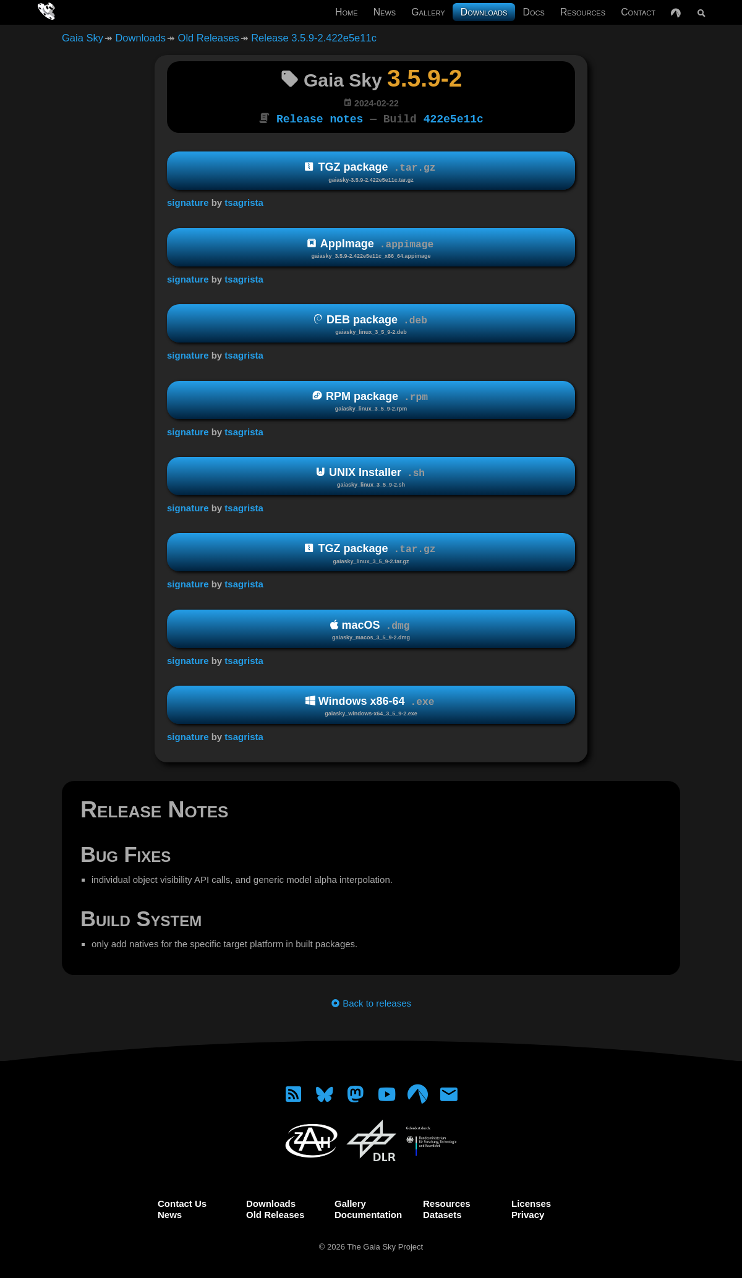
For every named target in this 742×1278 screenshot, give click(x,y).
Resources (582, 12)
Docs (534, 12)
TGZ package (371, 171)
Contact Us (182, 1202)
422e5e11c (454, 118)
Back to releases (371, 1002)
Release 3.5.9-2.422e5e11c (314, 37)
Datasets (442, 1213)
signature (188, 201)
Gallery (428, 12)
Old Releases (208, 37)
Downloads (484, 12)
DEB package (371, 323)
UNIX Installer (371, 476)
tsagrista (243, 201)
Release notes (319, 118)
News (384, 12)
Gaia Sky (82, 37)
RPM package (371, 399)
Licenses (531, 1202)
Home (346, 12)
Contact (638, 12)
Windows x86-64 (371, 705)
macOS (371, 629)
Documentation (368, 1213)
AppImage (371, 247)
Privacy (527, 1213)
